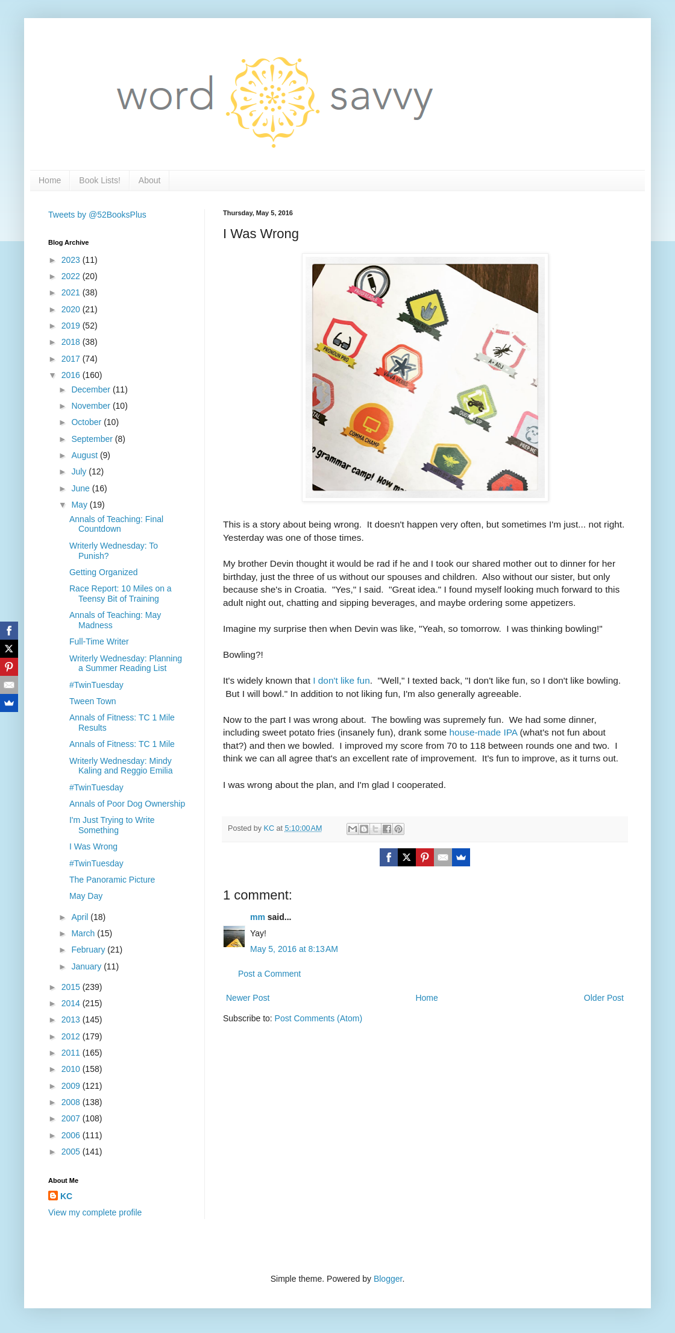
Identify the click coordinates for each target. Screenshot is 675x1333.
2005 (72, 1151)
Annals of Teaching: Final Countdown (116, 524)
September (93, 439)
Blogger (388, 1279)
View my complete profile (95, 1212)
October (87, 422)
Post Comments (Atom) (318, 1018)
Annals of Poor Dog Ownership (127, 803)
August (85, 455)
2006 (72, 1135)
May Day (85, 896)
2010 (72, 1069)
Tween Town (92, 701)
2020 (72, 309)
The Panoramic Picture (112, 879)
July (80, 471)
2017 (72, 359)
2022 (72, 276)
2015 (72, 987)
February (89, 949)
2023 (72, 260)
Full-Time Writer (99, 641)
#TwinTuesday (96, 685)
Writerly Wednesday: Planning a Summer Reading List (125, 663)
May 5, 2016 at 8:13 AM (294, 949)
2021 (72, 292)
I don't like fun (340, 680)
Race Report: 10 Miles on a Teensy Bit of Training (120, 593)
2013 (72, 1019)
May (80, 504)
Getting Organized (103, 572)
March (84, 933)
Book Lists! (99, 180)
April (80, 917)
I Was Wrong (93, 846)
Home (50, 180)
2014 (72, 1003)
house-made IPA (484, 732)
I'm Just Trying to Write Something (112, 825)
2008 (72, 1102)
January (87, 966)
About (150, 180)
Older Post (604, 998)
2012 (72, 1036)
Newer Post (247, 998)
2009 (72, 1086)
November (91, 406)
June (81, 488)
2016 (72, 375)
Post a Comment (269, 973)
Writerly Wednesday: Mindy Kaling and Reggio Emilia (120, 766)
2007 (72, 1118)
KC (66, 1196)
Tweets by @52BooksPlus (97, 214)
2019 (72, 325)
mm (257, 917)
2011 (72, 1052)
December (91, 389)
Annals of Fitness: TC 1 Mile (122, 744)
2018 (72, 342)
